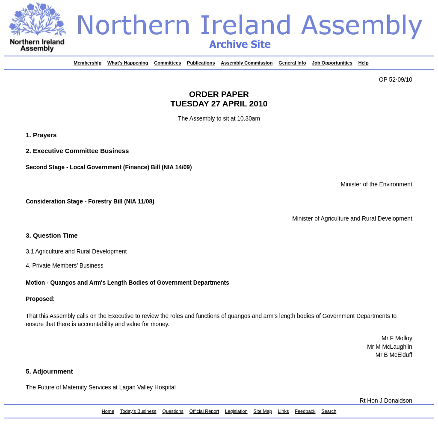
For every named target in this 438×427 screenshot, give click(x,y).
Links (283, 411)
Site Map (263, 411)
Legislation (236, 411)
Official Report (204, 411)
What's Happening (127, 62)
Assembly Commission (246, 62)
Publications (201, 62)
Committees (167, 62)
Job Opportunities (332, 62)
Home (108, 411)
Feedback (305, 411)
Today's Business (138, 411)
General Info (292, 62)
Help (363, 62)
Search (328, 411)
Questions (172, 411)
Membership (87, 62)
